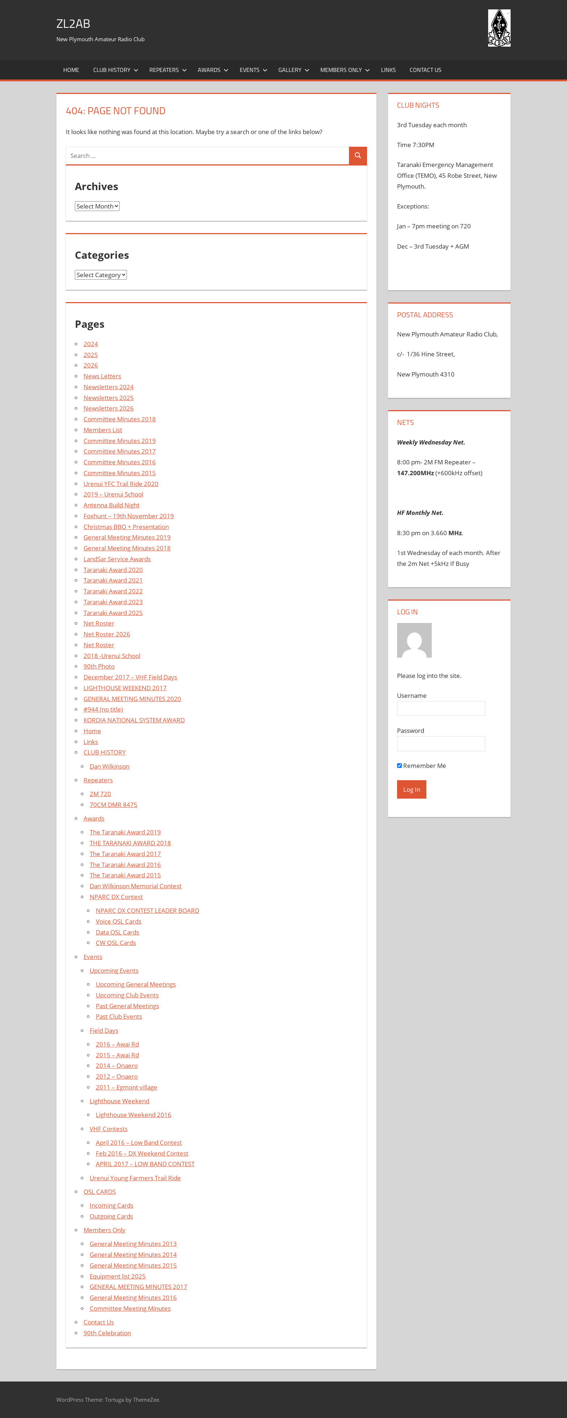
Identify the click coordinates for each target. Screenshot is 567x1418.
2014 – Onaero (117, 1065)
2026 (91, 365)
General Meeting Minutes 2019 (127, 537)
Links (388, 69)
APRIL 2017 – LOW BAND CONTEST (145, 1164)
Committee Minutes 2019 (120, 441)
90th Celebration (107, 1333)
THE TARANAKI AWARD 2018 (130, 843)
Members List (103, 430)
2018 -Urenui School (112, 656)
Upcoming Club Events (127, 995)
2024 (91, 344)
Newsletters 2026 (109, 408)
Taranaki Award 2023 (113, 602)
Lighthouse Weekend (119, 1101)
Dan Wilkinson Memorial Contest (136, 886)
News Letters (102, 376)
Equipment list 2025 (118, 1276)
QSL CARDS (100, 1191)
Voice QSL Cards (118, 921)
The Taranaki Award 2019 (125, 832)
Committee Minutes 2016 (120, 462)
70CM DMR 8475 (113, 804)
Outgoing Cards (111, 1216)
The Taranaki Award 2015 (125, 875)
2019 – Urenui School (113, 494)
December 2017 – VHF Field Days (130, 677)
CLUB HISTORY (105, 752)
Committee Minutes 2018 (120, 419)
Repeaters (168, 69)
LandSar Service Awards (117, 559)
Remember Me (421, 765)
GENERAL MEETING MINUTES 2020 (132, 699)
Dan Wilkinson (109, 766)
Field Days (104, 1030)
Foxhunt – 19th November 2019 (129, 516)
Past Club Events (119, 1016)
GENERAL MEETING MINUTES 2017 (138, 1286)
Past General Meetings (127, 1006)
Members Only (345, 69)
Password (410, 730)
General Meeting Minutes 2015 (133, 1265)
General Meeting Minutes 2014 (133, 1254)
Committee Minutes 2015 (120, 473)
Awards (213, 69)
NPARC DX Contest (116, 897)
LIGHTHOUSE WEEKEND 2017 (125, 688)
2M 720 (100, 794)
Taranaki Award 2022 (113, 591)
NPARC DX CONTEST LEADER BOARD (147, 910)
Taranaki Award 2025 (113, 613)
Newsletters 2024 (109, 387)
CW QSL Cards (116, 942)
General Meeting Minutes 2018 (127, 548)
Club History (115, 69)
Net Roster (99, 623)
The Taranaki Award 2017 (125, 854)
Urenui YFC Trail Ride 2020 (121, 484)
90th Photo (99, 666)
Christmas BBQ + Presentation (126, 527)
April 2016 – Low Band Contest (139, 1142)
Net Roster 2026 (107, 634)
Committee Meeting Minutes (130, 1308)
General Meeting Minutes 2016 (133, 1297)
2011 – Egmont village (126, 1087)
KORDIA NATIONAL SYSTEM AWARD (134, 720)
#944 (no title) (103, 709)
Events (254, 69)
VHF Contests (109, 1129)
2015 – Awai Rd (117, 1055)
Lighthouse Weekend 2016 (133, 1114)
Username (412, 695)
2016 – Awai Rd (117, 1044)
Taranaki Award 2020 (113, 570)
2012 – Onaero (117, 1076)
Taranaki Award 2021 (113, 580)
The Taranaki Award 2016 (125, 864)
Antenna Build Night (112, 505)
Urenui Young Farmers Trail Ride (135, 1178)
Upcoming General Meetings (136, 984)
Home (71, 69)
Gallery (294, 69)
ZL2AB (74, 23)
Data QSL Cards (117, 932)
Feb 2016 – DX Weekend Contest (142, 1153)
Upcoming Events (114, 970)
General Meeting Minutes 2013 (133, 1243)
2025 (91, 355)
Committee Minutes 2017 (120, 451)
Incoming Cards (111, 1205)
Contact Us (426, 69)
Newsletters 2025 (109, 398)
